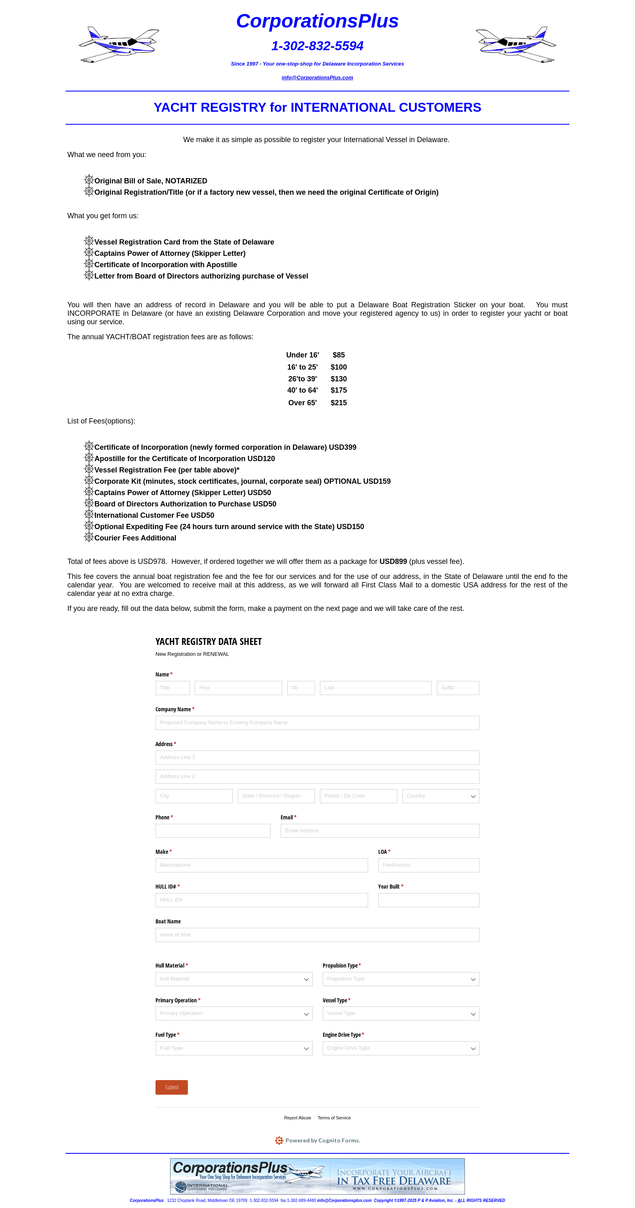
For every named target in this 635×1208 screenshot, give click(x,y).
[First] (238, 688)
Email (298, 817)
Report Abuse (297, 1117)
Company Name (184, 709)
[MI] (301, 688)
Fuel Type (177, 1035)
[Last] (376, 688)
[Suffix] (458, 688)
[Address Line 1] (317, 758)
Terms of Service (334, 1117)
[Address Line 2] (317, 777)
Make (173, 852)
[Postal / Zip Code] (358, 796)
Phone (174, 817)
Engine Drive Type (353, 1035)
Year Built (400, 887)
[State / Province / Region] (276, 796)
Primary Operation (187, 1000)
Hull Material (181, 965)
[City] (194, 796)
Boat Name (168, 921)
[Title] (173, 688)
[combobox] (440, 796)
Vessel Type (346, 1000)
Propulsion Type (351, 965)
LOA (393, 852)
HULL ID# (177, 887)
